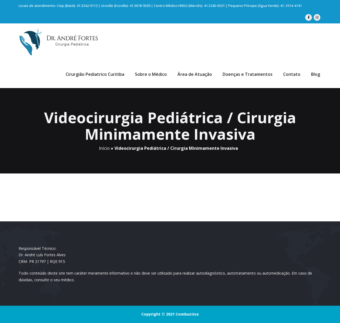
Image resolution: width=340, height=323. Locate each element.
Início (104, 148)
